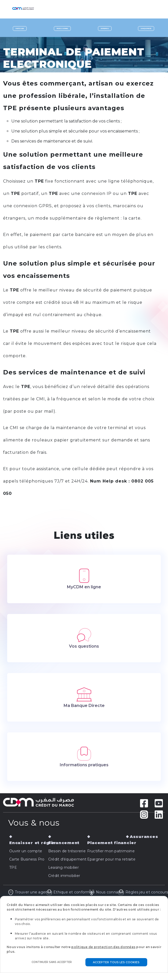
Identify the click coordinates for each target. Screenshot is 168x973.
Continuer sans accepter (52, 962)
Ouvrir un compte (25, 851)
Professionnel (62, 28)
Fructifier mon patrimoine (111, 851)
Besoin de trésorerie (67, 851)
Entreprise (105, 28)
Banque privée (146, 28)
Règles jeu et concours (143, 892)
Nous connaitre (106, 892)
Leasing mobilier (63, 867)
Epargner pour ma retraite (111, 859)
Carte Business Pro (27, 859)
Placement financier (111, 842)
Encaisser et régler (32, 842)
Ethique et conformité (70, 892)
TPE (13, 867)
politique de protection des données (103, 947)
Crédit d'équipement (67, 859)
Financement (64, 842)
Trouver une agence (30, 892)
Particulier (20, 28)
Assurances (144, 836)
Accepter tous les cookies (116, 962)
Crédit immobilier (64, 875)
